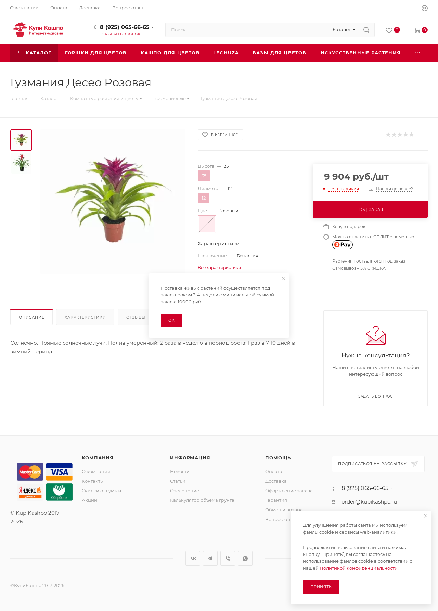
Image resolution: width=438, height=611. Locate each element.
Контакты (93, 481)
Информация (190, 457)
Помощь (278, 457)
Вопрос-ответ (281, 519)
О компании (96, 471)
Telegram (210, 558)
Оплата (273, 471)
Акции (89, 500)
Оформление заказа (289, 490)
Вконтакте (192, 558)
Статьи (177, 481)
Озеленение (184, 490)
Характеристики (85, 317)
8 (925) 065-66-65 (125, 27)
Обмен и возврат (285, 509)
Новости (180, 471)
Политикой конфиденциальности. (359, 568)
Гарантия (276, 500)
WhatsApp (245, 558)
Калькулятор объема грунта (202, 500)
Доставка (276, 481)
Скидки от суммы (101, 490)
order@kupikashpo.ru (369, 501)
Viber (227, 558)
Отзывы (136, 317)
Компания (98, 457)
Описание (31, 317)
